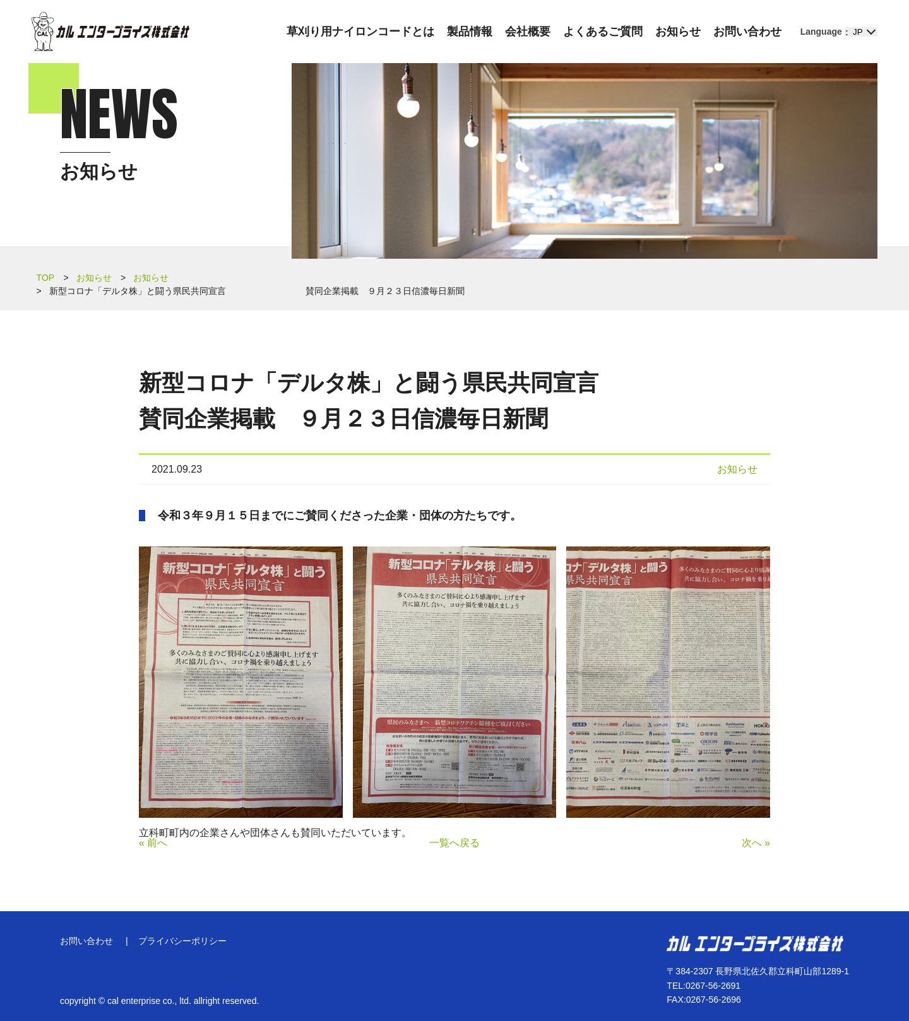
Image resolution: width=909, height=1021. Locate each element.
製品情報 (469, 31)
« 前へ (153, 842)
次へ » (756, 842)
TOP (46, 278)
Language (821, 32)
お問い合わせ (747, 31)
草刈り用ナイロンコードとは (360, 31)
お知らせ (678, 31)
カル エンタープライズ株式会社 (110, 31)
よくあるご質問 (603, 31)
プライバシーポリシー (182, 941)
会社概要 (527, 31)
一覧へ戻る (454, 842)
